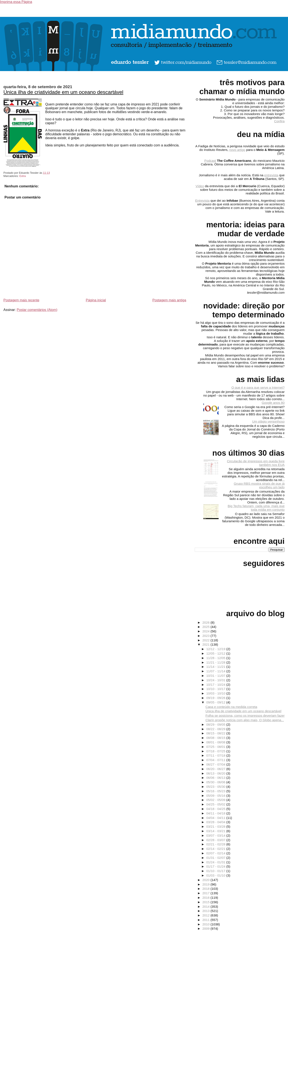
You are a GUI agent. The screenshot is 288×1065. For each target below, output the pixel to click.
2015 (206, 902)
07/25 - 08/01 (216, 746)
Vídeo (200, 186)
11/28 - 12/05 (216, 658)
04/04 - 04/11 (216, 818)
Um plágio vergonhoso (268, 421)
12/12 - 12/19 (216, 649)
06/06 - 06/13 (216, 777)
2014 (206, 906)
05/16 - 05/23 (216, 791)
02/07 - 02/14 (216, 853)
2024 (206, 631)
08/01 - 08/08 (216, 742)
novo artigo (237, 150)
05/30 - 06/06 (216, 782)
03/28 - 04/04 (216, 822)
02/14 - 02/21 (216, 849)
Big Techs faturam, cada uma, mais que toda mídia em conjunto (256, 507)
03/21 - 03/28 (216, 826)
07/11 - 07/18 (216, 755)
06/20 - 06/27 (216, 769)
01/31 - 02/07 (216, 857)
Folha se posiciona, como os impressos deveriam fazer (245, 715)
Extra (22, 176)
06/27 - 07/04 (216, 764)
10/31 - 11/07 (216, 675)
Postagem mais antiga (169, 300)
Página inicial (96, 300)
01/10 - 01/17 (216, 871)
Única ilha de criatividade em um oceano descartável (63, 92)
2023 (206, 636)
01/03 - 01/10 (216, 875)
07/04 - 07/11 (216, 760)
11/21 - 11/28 (216, 662)
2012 (206, 915)
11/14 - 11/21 (216, 666)
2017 (206, 893)
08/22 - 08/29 (216, 729)
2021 (206, 644)
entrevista (271, 175)
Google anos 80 (273, 402)
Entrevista (202, 200)
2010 (206, 924)
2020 (206, 880)
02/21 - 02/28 (216, 844)
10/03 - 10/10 (216, 693)
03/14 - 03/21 (216, 831)
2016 (206, 897)
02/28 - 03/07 (216, 840)
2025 (206, 627)
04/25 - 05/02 (216, 804)
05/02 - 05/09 (216, 800)
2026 (206, 622)
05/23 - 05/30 (216, 786)
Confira (279, 121)
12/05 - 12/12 (216, 653)
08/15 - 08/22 (216, 733)
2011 (206, 920)
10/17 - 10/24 (216, 684)
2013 (206, 911)
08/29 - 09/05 (216, 724)
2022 (206, 640)
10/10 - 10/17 (216, 689)
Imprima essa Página (16, 2)
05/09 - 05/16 (216, 795)
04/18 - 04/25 (216, 809)
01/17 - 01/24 (216, 866)
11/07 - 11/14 (216, 671)
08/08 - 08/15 (216, 738)
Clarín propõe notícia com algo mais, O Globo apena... (244, 720)
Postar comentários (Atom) (37, 310)
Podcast (210, 160)
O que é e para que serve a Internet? (258, 387)
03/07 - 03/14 (216, 835)
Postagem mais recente (21, 300)
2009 (206, 928)
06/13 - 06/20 (216, 773)
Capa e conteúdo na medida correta (231, 707)
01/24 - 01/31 (216, 862)
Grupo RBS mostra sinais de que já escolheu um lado (259, 485)
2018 (206, 888)
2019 (206, 884)
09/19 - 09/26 (216, 698)
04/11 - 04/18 (216, 813)
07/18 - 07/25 (216, 751)
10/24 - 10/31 (216, 680)
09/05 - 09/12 (216, 702)
